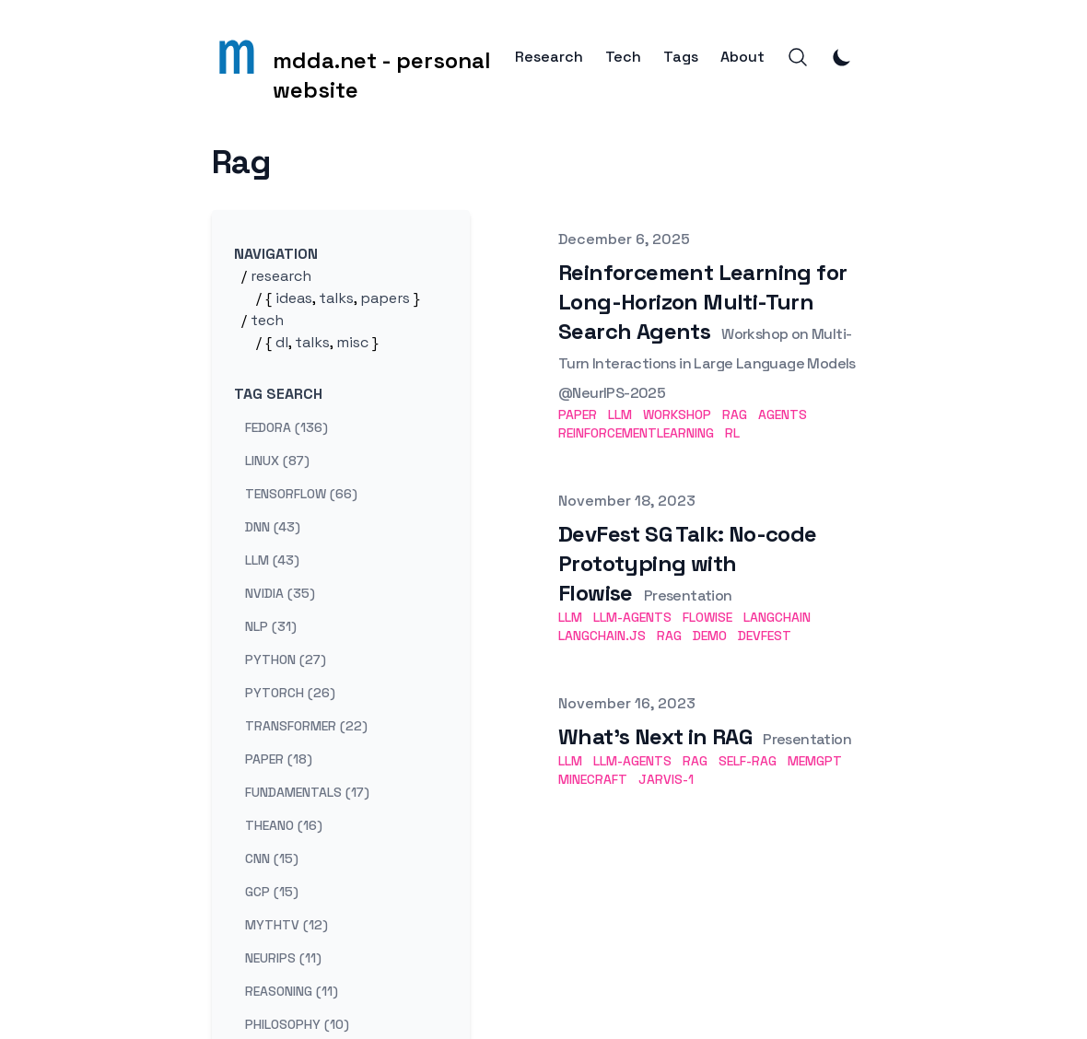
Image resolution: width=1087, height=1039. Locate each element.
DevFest (764, 635)
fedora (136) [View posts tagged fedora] (286, 427)
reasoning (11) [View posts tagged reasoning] (291, 991)
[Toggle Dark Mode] (842, 57)
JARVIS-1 (666, 779)
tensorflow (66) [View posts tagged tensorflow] (301, 493)
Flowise (707, 617)
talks (336, 298)
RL (732, 433)
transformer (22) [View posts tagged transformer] (306, 726)
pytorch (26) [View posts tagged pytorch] (290, 692)
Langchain (777, 617)
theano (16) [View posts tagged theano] (283, 825)
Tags (680, 57)
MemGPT (815, 761)
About (742, 57)
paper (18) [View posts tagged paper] (278, 759)
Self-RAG (748, 761)
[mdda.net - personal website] (363, 57)
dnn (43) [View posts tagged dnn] (272, 527)
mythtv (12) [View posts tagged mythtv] (286, 924)
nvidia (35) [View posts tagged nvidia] (280, 593)
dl (281, 342)
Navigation (276, 253)
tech (267, 320)
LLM (620, 414)
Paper (577, 414)
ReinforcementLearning (636, 433)
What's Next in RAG (655, 736)
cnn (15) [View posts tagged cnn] (271, 858)
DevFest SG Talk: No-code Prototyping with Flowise (687, 563)
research (281, 276)
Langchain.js (602, 635)
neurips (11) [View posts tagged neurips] (283, 958)
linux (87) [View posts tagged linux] (277, 460)
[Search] (798, 57)
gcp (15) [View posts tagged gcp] (271, 891)
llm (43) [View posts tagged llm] (272, 560)
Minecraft (592, 779)
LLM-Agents (632, 617)
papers (385, 298)
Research (549, 57)
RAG (734, 414)
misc (352, 342)
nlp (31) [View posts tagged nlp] (271, 626)
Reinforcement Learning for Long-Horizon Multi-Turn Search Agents (702, 301)
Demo (710, 635)
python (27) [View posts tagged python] (285, 659)
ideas (293, 298)
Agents (782, 414)
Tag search (278, 393)
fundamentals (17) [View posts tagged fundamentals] (307, 792)
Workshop (677, 414)
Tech (623, 57)
